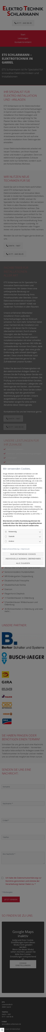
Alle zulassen (23, 563)
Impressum (25, 549)
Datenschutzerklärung (10, 549)
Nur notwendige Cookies (23, 554)
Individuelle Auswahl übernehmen (23, 558)
